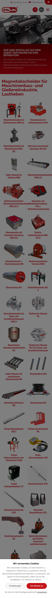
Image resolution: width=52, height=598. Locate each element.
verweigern (42, 592)
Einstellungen (15, 586)
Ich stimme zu (36, 586)
